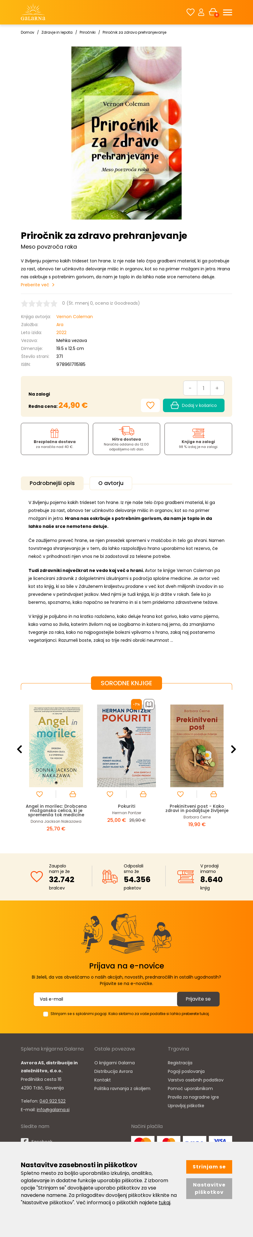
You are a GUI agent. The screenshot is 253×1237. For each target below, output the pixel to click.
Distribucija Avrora (113, 1071)
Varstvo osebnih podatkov (196, 1079)
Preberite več (35, 285)
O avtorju (114, 483)
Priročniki (88, 32)
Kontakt (102, 1079)
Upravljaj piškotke (186, 1105)
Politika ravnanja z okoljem (122, 1088)
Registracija (180, 1062)
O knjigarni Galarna (114, 1062)
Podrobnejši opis (53, 483)
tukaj (164, 1202)
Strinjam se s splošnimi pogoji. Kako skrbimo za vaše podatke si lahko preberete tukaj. (130, 1013)
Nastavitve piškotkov (209, 1188)
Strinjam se (209, 1166)
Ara (59, 324)
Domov (27, 32)
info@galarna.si (53, 1109)
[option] (56, 766)
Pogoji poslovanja (186, 1071)
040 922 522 (53, 1100)
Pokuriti (126, 805)
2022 (61, 332)
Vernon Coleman (74, 317)
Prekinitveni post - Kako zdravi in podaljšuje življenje (197, 809)
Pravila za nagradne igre (193, 1096)
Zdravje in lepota (57, 32)
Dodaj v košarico (194, 405)
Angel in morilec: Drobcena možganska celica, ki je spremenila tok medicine (56, 809)
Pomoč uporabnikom (190, 1088)
